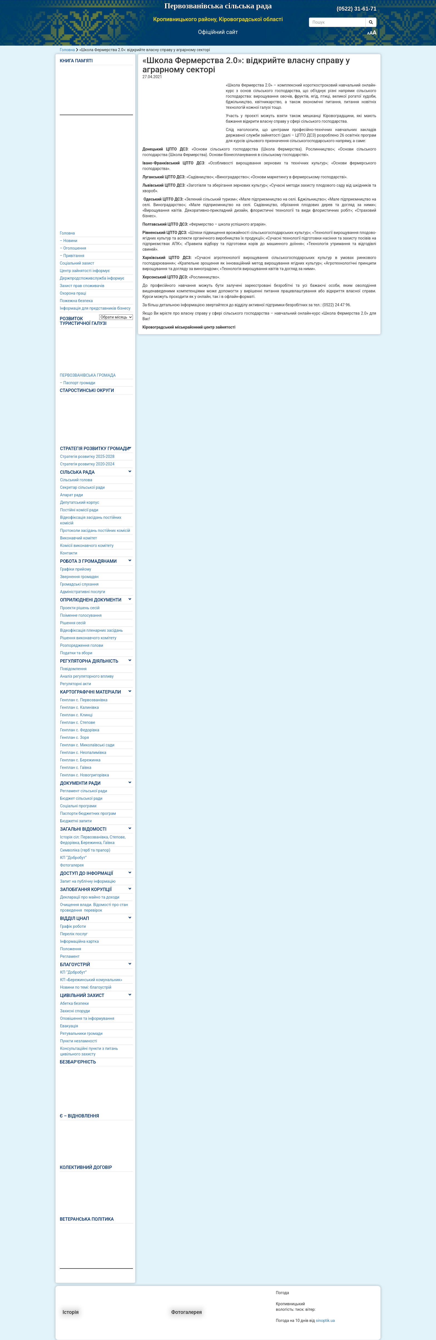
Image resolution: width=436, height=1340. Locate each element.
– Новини (68, 240)
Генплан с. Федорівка (79, 730)
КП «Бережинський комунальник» (91, 980)
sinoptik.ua (325, 1320)
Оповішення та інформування (87, 1018)
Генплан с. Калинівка (79, 707)
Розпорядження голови (81, 645)
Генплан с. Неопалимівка (83, 752)
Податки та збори (76, 653)
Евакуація (69, 1026)
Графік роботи (73, 926)
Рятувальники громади (81, 1033)
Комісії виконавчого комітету (86, 545)
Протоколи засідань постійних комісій (95, 530)
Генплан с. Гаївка (75, 767)
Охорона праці (73, 293)
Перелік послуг (74, 934)
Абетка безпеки (74, 1003)
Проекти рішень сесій (80, 608)
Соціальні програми (78, 806)
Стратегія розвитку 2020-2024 (87, 464)
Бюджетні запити (76, 821)
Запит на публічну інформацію (88, 881)
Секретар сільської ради (82, 487)
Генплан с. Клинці (76, 715)
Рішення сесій (73, 623)
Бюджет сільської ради (81, 798)
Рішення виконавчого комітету (88, 638)
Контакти (68, 553)
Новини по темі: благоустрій (86, 987)
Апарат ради (71, 495)
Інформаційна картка (79, 941)
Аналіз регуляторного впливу (87, 676)
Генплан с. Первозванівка (83, 700)
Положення (70, 949)
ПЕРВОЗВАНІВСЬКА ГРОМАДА (88, 375)
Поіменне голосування (80, 615)
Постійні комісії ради (79, 510)
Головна (67, 50)
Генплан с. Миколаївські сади (87, 745)
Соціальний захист (77, 263)
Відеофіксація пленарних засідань (91, 630)
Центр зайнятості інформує (85, 270)
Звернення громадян (79, 576)
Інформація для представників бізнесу (95, 308)
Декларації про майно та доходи (89, 897)
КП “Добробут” (73, 857)
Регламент (70, 956)
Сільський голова (76, 480)
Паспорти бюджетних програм (88, 813)
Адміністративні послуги (82, 591)
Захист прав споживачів (82, 285)
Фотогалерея (72, 865)
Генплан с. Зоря (74, 737)
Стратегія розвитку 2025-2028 (87, 456)
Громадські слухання (79, 584)
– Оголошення (73, 248)
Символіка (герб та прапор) (85, 850)
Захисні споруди (75, 1011)
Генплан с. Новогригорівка (84, 775)
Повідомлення (73, 669)
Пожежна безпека (76, 300)
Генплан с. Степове (77, 722)
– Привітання (72, 255)
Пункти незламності (78, 1041)
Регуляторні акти (75, 684)
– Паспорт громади (77, 383)
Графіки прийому (75, 569)
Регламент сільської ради (83, 791)
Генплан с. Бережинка (80, 760)
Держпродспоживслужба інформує (92, 278)
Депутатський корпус (79, 502)
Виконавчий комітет (78, 538)
